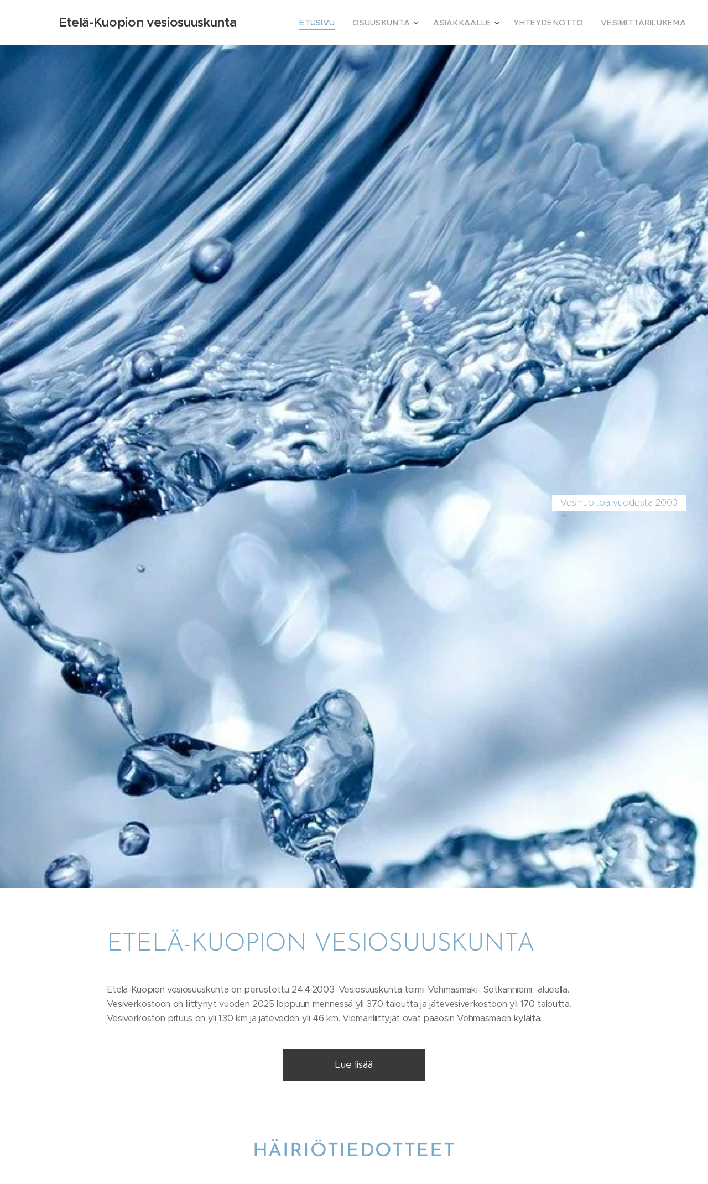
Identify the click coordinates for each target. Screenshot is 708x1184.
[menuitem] (347, 23)
